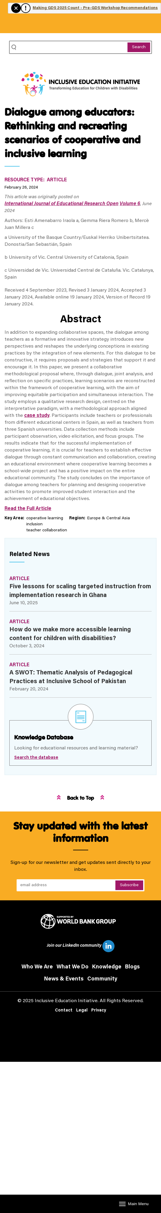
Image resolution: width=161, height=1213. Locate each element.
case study (37, 415)
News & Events (64, 979)
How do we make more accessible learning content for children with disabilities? (70, 634)
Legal (82, 1010)
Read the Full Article (28, 508)
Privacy (98, 1010)
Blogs (132, 967)
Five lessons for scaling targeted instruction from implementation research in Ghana (80, 591)
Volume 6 (130, 204)
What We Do (72, 967)
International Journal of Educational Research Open (61, 204)
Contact (63, 1010)
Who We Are (37, 967)
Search (139, 47)
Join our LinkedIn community (80, 946)
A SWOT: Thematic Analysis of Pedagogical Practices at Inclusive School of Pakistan (70, 677)
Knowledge (106, 967)
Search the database (36, 758)
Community (102, 979)
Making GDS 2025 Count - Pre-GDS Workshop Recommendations (95, 8)
